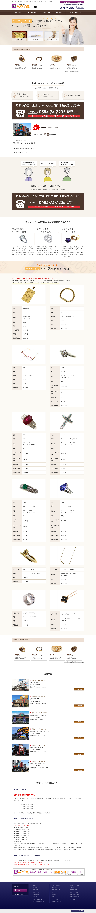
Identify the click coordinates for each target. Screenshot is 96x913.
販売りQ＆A (54, 894)
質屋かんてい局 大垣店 (38, 761)
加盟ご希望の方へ (74, 889)
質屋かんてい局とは (74, 885)
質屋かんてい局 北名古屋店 (39, 712)
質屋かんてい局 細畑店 (38, 696)
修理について (55, 887)
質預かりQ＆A (55, 892)
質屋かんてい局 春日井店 (39, 729)
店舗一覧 (35, 896)
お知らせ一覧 (36, 892)
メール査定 (72, 899)
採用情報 (72, 887)
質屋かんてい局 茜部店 (38, 680)
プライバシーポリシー (75, 892)
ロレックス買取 (32, 12)
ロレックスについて (56, 899)
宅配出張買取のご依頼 (75, 896)
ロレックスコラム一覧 (57, 901)
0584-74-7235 (67, 8)
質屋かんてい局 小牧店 (38, 745)
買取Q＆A (54, 896)
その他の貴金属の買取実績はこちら (74, 71)
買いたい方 (35, 889)
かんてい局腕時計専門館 (38, 901)
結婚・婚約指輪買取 (56, 889)
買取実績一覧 (36, 894)
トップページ (18, 12)
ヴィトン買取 (46, 12)
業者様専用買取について (57, 885)
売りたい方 (35, 887)
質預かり (35, 885)
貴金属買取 (59, 12)
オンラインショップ (75, 12)
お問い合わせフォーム (75, 894)
